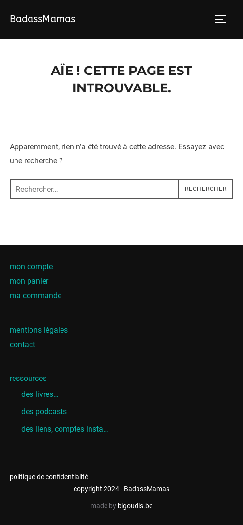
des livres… (40, 394)
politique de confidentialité (49, 477)
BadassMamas (42, 19)
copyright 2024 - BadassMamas (121, 489)
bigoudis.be (135, 506)
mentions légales (39, 330)
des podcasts (44, 411)
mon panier (29, 281)
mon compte (31, 266)
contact (22, 344)
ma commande (35, 295)
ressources (28, 378)
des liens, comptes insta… (64, 429)
